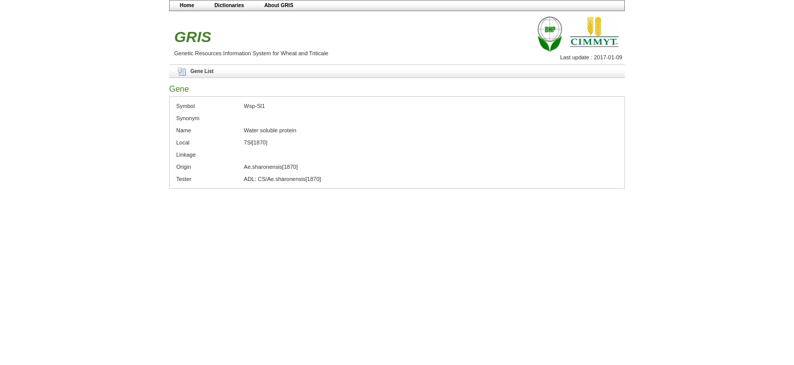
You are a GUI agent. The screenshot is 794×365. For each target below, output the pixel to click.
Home (187, 5)
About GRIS (278, 5)
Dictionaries (229, 5)
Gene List (202, 71)
